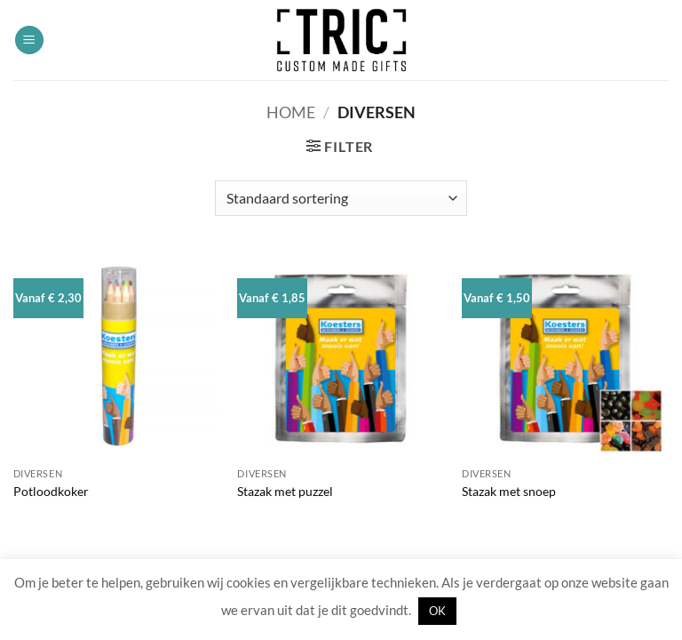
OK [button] (437, 611)
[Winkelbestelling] (341, 198)
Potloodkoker (51, 491)
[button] (29, 40)
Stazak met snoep (509, 491)
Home (290, 112)
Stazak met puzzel (285, 491)
